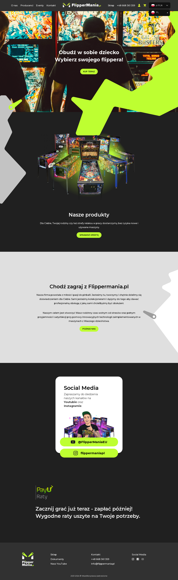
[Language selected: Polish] (159, 12)
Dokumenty (57, 559)
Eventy (40, 5)
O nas (14, 5)
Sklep (111, 5)
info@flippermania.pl (103, 563)
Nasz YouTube (58, 563)
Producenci (26, 5)
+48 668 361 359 (126, 5)
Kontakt (51, 5)
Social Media (139, 554)
